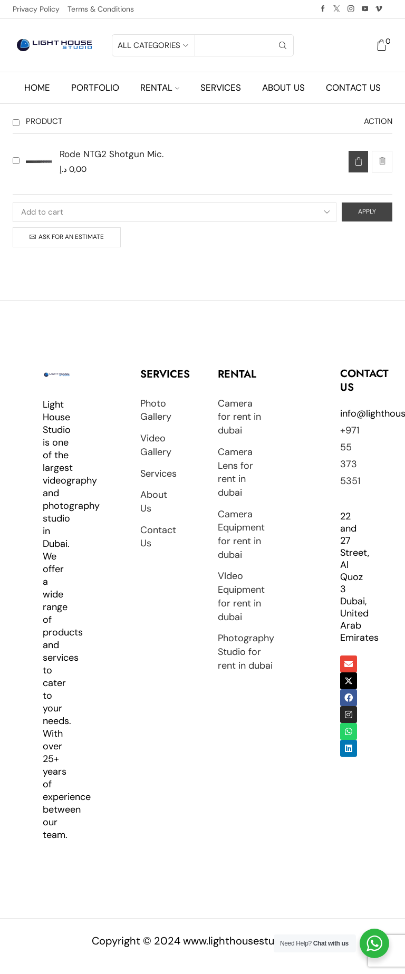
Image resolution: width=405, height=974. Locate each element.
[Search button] (282, 45)
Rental (159, 87)
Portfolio (95, 87)
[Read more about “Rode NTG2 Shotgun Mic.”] (358, 161)
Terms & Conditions (101, 9)
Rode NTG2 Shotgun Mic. (111, 154)
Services (220, 87)
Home (37, 87)
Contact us (353, 87)
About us (283, 87)
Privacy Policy (36, 9)
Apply (367, 211)
